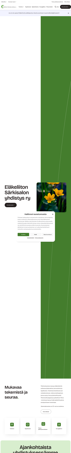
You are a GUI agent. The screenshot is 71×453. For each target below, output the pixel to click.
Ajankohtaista (35, 6)
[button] (52, 214)
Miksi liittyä (67, 1)
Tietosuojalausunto (39, 237)
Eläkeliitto (3, 1)
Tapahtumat (28, 6)
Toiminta (21, 6)
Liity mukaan (46, 411)
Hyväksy (23, 234)
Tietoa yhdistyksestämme (57, 1)
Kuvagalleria (42, 6)
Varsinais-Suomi (11, 1)
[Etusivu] (9, 6)
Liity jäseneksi (64, 6)
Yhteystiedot (49, 6)
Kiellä (35, 234)
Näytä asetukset (48, 234)
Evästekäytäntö (30, 237)
